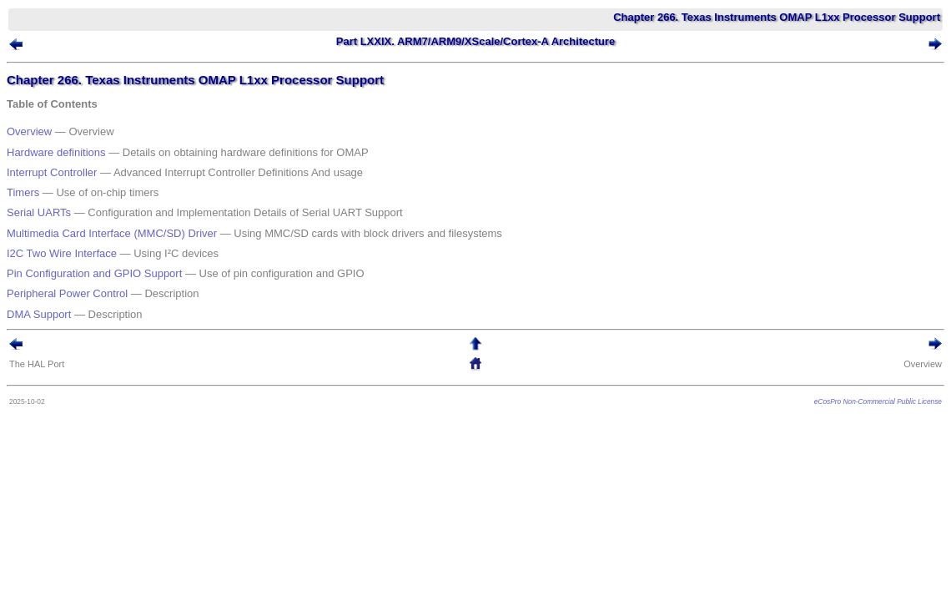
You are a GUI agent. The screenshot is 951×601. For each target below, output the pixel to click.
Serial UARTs (64, 186)
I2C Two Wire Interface (87, 214)
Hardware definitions (81, 146)
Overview (54, 132)
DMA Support (64, 255)
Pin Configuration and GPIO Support (119, 227)
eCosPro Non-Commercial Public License (853, 339)
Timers (48, 173)
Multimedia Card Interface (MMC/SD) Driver (137, 200)
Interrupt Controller (77, 160)
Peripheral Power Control (92, 241)
